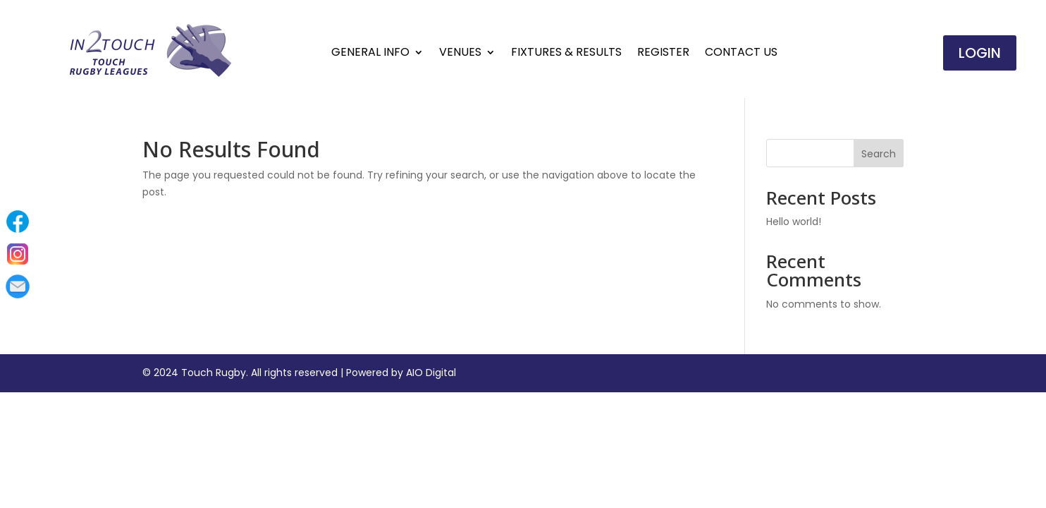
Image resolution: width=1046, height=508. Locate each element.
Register (663, 53)
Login (980, 53)
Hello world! (793, 221)
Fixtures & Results (566, 53)
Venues (460, 53)
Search (878, 154)
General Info (370, 53)
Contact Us (741, 53)
